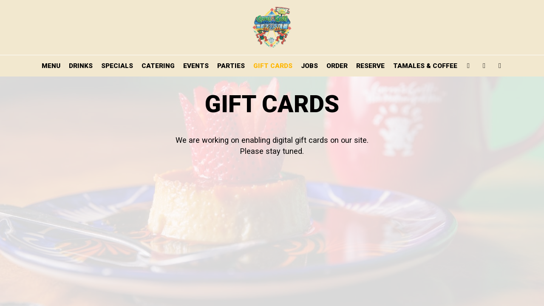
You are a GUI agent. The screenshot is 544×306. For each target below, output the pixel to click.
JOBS (309, 66)
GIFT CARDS (272, 66)
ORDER (337, 66)
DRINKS (81, 66)
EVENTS (196, 66)
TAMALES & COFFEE (425, 66)
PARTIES (231, 66)
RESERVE (370, 66)
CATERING (158, 66)
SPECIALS (117, 66)
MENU (51, 66)
